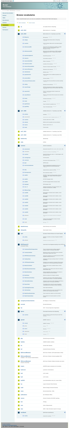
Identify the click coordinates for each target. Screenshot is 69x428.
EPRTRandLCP (24, 244)
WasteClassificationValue (29, 293)
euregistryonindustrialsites (27, 300)
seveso (22, 398)
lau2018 (23, 380)
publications (24, 394)
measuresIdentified (28, 60)
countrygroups (27, 157)
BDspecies (26, 37)
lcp (21, 384)
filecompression (27, 172)
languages (26, 184)
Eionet (8, 10)
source (25, 328)
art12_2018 (23, 33)
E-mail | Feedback (6, 424)
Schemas (4, 22)
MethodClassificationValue (29, 268)
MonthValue (26, 275)
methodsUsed (27, 71)
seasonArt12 (27, 91)
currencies (26, 160)
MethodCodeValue (28, 272)
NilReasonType (27, 190)
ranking (25, 84)
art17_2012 (23, 131)
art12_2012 (23, 30)
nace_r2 (26, 186)
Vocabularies (5, 25)
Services (4, 27)
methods (26, 122)
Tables (3, 17)
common (23, 145)
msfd (22, 387)
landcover (23, 369)
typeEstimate (27, 103)
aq (21, 26)
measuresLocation (28, 63)
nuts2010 (26, 199)
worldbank (23, 412)
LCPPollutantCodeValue (29, 262)
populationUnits (27, 74)
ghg (22, 338)
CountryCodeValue (28, 252)
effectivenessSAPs (28, 51)
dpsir (25, 162)
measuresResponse (28, 69)
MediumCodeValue (28, 265)
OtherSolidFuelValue (28, 281)
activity (25, 236)
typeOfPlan (26, 106)
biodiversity (24, 138)
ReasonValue (27, 284)
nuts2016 (26, 205)
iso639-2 (26, 175)
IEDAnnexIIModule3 (26, 356)
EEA (8, 1)
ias (21, 345)
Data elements (5, 20)
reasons (26, 124)
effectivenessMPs (28, 46)
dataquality (23, 230)
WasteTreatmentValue (28, 295)
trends (25, 101)
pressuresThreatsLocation (29, 80)
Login (56, 0)
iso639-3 (26, 179)
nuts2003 (26, 192)
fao (21, 307)
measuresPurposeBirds (29, 66)
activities (26, 114)
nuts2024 (26, 212)
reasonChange (27, 87)
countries (26, 43)
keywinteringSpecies (28, 55)
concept (26, 323)
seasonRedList (27, 94)
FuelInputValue (27, 258)
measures (26, 58)
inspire (22, 366)
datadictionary (24, 226)
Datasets (4, 15)
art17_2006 (23, 110)
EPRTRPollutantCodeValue (29, 255)
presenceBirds (27, 78)
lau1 (22, 373)
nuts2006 (26, 195)
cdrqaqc (26, 39)
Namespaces (5, 29)
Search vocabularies (22, 22)
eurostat (23, 304)
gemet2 (22, 319)
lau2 (22, 376)
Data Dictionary (12, 10)
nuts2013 (26, 202)
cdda (22, 142)
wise (22, 408)
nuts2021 (26, 208)
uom (22, 405)
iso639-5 (26, 181)
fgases (22, 311)
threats (25, 98)
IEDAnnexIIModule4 (26, 361)
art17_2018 (23, 135)
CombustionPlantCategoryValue (30, 249)
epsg (25, 169)
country (25, 415)
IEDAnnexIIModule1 (26, 352)
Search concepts (32, 22)
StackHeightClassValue (29, 287)
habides (23, 341)
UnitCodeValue (27, 290)
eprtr (22, 233)
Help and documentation (7, 13)
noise (22, 391)
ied (21, 349)
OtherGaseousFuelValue (29, 277)
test (22, 401)
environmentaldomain (28, 165)
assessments (27, 149)
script (25, 218)
